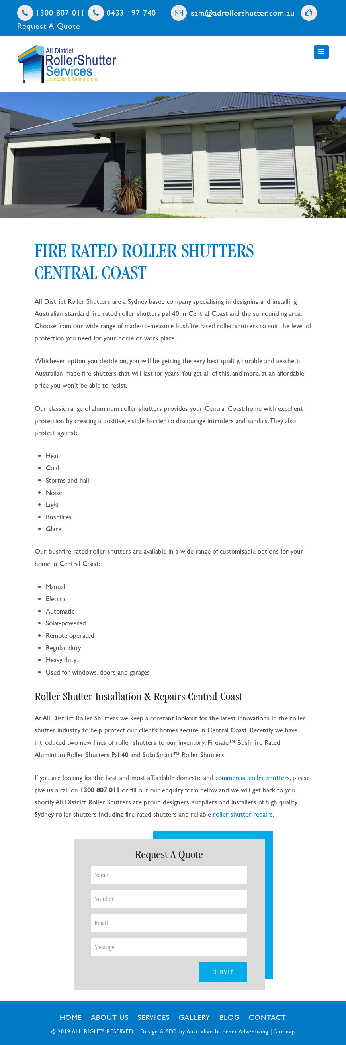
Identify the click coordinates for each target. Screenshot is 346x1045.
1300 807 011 (51, 12)
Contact (267, 1017)
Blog (229, 1017)
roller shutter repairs (243, 814)
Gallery (194, 1017)
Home (71, 1017)
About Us (110, 1017)
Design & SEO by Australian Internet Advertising (204, 1031)
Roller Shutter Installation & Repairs (110, 696)
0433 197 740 (122, 12)
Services (154, 1017)
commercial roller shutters (252, 777)
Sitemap (284, 1031)
